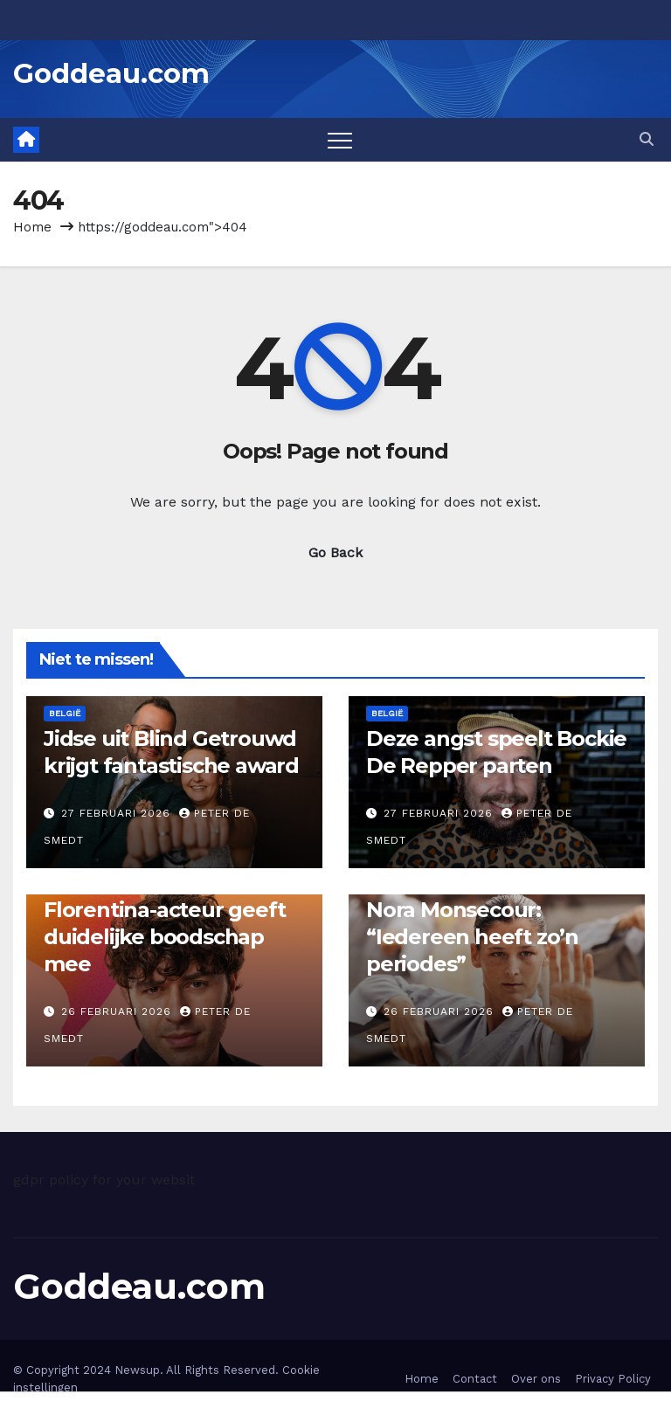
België (64, 713)
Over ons (536, 1378)
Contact (475, 1378)
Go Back (335, 552)
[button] (647, 139)
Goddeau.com (111, 73)
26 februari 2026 (118, 1011)
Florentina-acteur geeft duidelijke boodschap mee (164, 937)
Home (32, 227)
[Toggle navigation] (339, 140)
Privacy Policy (613, 1378)
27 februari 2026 (118, 813)
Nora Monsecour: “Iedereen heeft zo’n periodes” (472, 937)
